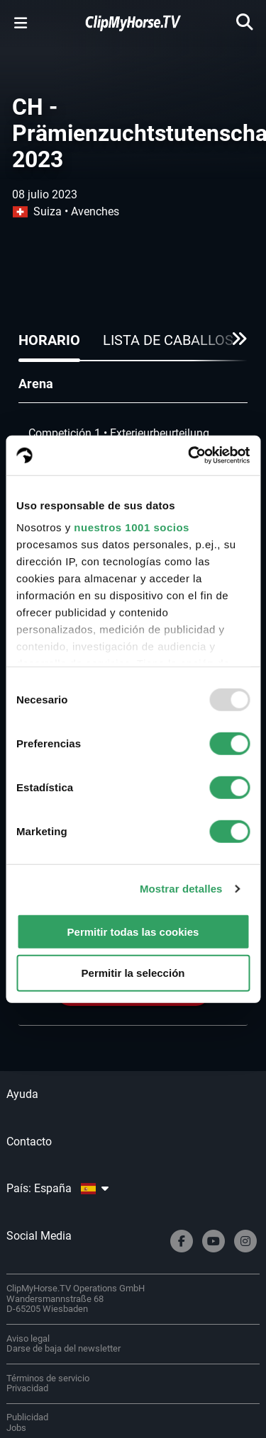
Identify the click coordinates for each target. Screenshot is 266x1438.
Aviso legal (28, 1338)
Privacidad (27, 1388)
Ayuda (22, 1094)
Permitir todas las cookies (133, 931)
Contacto (29, 1141)
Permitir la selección (133, 973)
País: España (57, 1188)
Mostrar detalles (181, 889)
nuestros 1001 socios (131, 527)
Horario (49, 340)
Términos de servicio (47, 1378)
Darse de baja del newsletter (63, 1348)
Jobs (16, 1427)
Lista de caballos (168, 340)
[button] (235, 344)
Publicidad (27, 1417)
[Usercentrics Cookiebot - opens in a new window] (189, 455)
